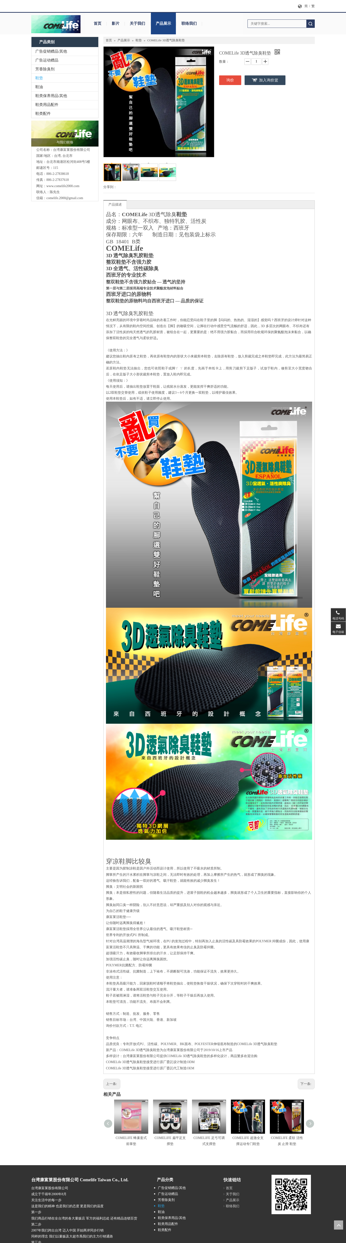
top (338, 1225)
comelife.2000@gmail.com (64, 198)
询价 (230, 80)
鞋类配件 (43, 113)
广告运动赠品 (46, 60)
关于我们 (137, 23)
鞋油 (39, 87)
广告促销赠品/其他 (51, 51)
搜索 (310, 24)
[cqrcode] (291, 1194)
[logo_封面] (65, 134)
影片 (115, 23)
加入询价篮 (268, 80)
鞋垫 (39, 78)
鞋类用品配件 (46, 105)
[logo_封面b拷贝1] (56, 24)
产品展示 (163, 23)
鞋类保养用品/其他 (51, 96)
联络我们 (189, 23)
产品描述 (115, 204)
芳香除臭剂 (45, 69)
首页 (97, 23)
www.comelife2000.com (63, 186)
